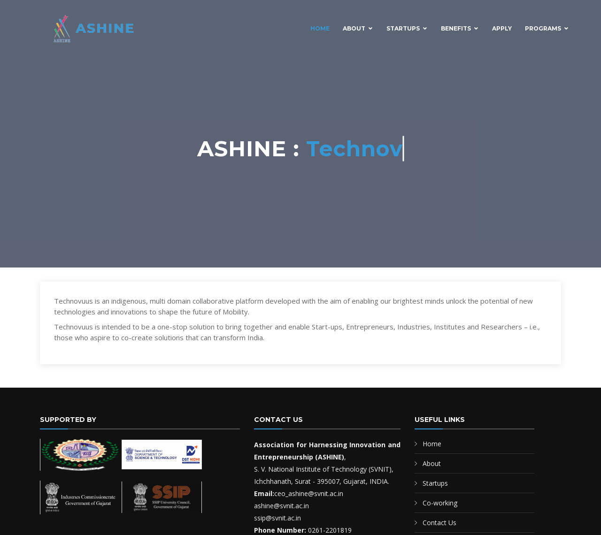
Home (320, 28)
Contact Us (439, 522)
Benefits (456, 28)
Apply (502, 28)
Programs (543, 28)
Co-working (440, 502)
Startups (403, 28)
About (354, 28)
